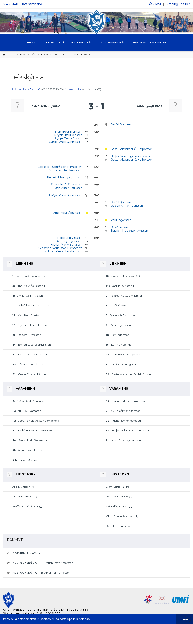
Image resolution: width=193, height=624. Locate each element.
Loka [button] (185, 619)
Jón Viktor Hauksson (68, 188)
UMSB (157, 4)
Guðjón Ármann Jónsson (127, 205)
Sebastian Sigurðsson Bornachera (60, 166)
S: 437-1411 (10, 4)
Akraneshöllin (73, 89)
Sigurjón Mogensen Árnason (129, 230)
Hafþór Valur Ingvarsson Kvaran (131, 156)
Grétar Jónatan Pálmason (65, 170)
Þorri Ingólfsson (121, 220)
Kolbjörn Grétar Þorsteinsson (63, 251)
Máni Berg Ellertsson (68, 131)
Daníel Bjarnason (122, 124)
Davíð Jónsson (120, 227)
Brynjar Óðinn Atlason (68, 138)
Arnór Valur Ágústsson (67, 213)
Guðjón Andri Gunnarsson (65, 142)
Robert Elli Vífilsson (69, 237)
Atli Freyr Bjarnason (69, 241)
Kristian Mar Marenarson (66, 244)
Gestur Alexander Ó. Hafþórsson (132, 149)
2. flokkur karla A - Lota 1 (26, 89)
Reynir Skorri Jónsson (68, 135)
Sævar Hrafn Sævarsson (66, 184)
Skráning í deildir (177, 4)
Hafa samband (31, 4)
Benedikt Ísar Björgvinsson (64, 177)
